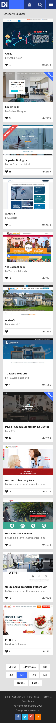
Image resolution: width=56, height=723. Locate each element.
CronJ (8, 53)
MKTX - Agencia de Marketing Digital (27, 427)
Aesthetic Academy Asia (19, 480)
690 (34, 675)
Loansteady (12, 107)
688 (11, 675)
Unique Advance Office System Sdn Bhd (29, 586)
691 (45, 675)
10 (8, 64)
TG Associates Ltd (16, 373)
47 (8, 437)
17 (8, 277)
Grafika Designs (17, 111)
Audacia (10, 213)
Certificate (33, 696)
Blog (7, 696)
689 (22, 675)
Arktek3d (10, 320)
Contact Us (18, 696)
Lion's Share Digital (19, 164)
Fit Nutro (10, 640)
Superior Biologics (16, 160)
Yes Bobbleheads (15, 267)
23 (8, 171)
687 (45, 667)
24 (8, 117)
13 (8, 224)
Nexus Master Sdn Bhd (18, 533)
